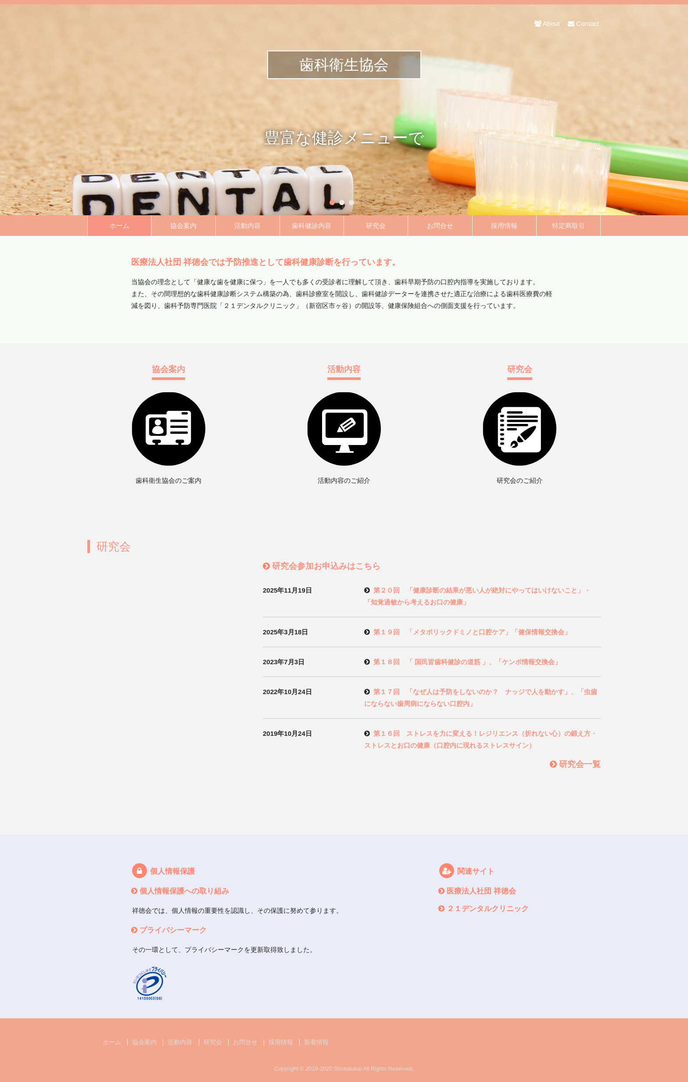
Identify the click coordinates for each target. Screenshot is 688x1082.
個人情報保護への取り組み (184, 891)
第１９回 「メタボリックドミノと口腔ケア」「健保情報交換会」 (472, 632)
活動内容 (247, 225)
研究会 (376, 225)
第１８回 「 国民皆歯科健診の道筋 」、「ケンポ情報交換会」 (467, 662)
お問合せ (440, 225)
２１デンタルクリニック (488, 909)
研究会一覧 (580, 764)
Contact (583, 23)
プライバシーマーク (173, 930)
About (547, 23)
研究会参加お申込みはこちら (326, 566)
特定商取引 (568, 225)
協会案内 (183, 225)
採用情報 (504, 225)
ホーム (119, 225)
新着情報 (316, 1042)
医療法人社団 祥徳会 (481, 891)
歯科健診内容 (311, 225)
